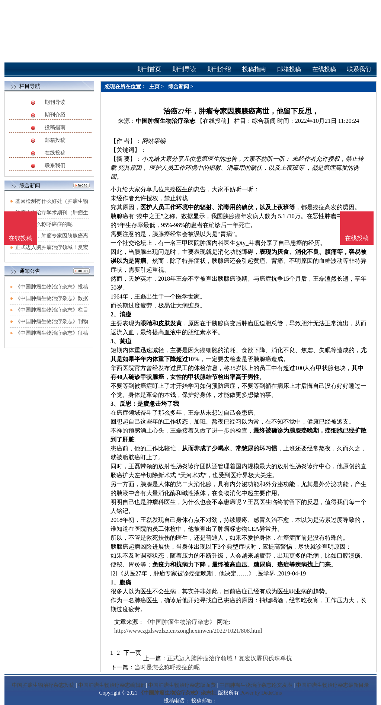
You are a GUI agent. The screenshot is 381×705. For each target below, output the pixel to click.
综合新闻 (178, 86)
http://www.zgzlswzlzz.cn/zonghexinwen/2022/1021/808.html (188, 631)
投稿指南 (55, 127)
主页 (154, 86)
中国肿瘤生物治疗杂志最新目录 (332, 685)
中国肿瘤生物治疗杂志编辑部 (112, 685)
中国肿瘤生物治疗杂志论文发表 (256, 685)
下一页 (132, 653)
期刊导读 (55, 102)
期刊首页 (149, 69)
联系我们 (55, 165)
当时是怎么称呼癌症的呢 (44, 224)
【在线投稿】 (215, 121)
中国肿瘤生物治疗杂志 (165, 121)
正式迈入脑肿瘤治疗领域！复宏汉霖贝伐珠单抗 (229, 658)
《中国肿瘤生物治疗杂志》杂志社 (177, 693)
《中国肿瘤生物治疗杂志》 (179, 622)
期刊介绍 (55, 115)
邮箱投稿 (55, 140)
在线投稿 (55, 153)
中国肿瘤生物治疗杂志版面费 (182, 685)
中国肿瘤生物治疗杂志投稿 (43, 685)
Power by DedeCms (261, 693)
